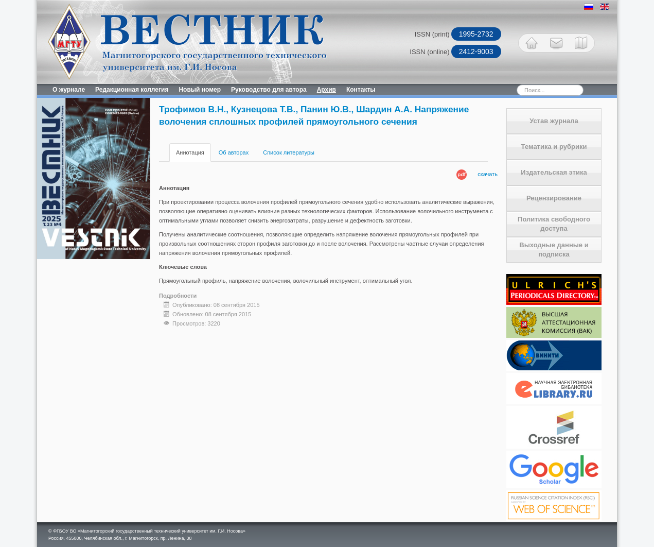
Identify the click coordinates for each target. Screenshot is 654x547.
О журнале (68, 89)
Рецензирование (553, 198)
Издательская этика (554, 172)
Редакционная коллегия (131, 89)
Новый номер (200, 89)
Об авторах (234, 152)
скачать (488, 174)
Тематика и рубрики (554, 146)
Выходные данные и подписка (553, 249)
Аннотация (190, 152)
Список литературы (288, 152)
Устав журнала (553, 121)
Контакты (361, 89)
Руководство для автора (269, 89)
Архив (326, 89)
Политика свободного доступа (554, 223)
